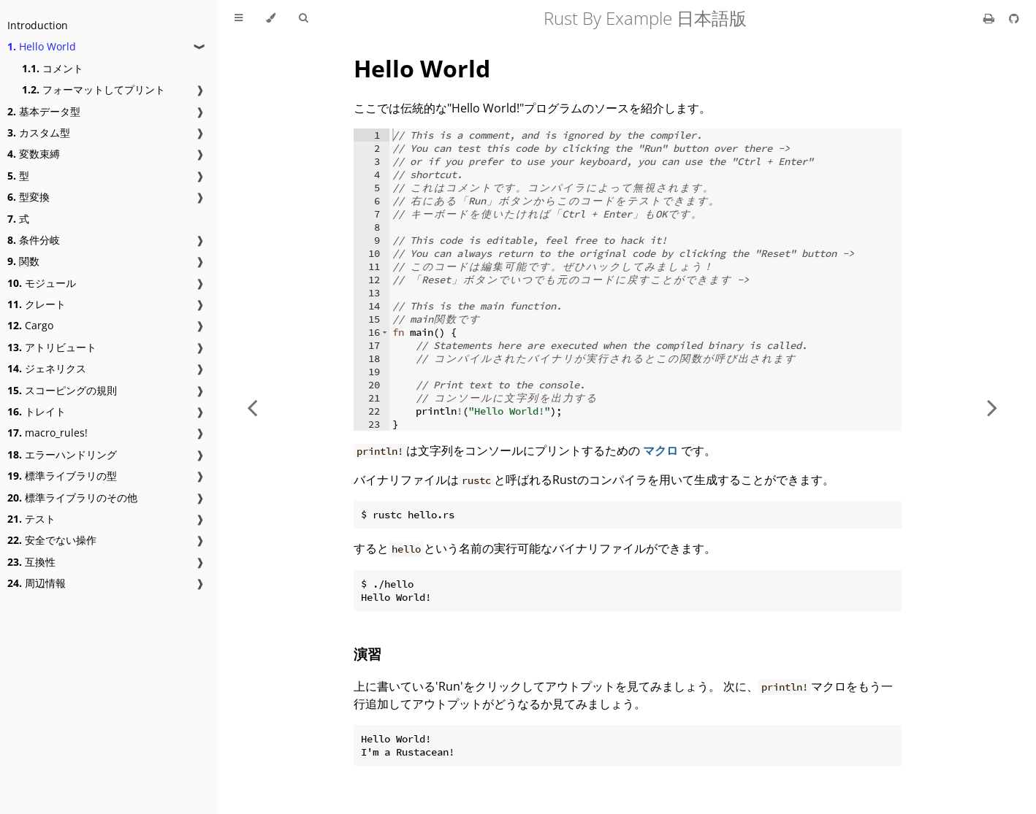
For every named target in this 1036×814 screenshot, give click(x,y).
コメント (52, 68)
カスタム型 (38, 132)
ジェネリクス (46, 368)
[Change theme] (270, 18)
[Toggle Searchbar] (303, 18)
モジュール (41, 283)
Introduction (37, 25)
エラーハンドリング (62, 454)
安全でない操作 (51, 540)
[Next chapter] (992, 407)
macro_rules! (47, 432)
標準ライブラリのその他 (72, 497)
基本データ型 (43, 111)
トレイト (36, 411)
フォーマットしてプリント (93, 89)
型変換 (28, 197)
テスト (31, 519)
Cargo (30, 325)
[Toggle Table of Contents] (238, 18)
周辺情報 (36, 583)
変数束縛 (33, 154)
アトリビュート (51, 347)
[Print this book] (990, 18)
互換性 (31, 562)
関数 (23, 261)
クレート (36, 304)
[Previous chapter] (252, 407)
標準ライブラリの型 (62, 476)
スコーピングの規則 (62, 390)
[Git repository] (1014, 18)
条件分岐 (33, 240)
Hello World (41, 46)
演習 (367, 654)
